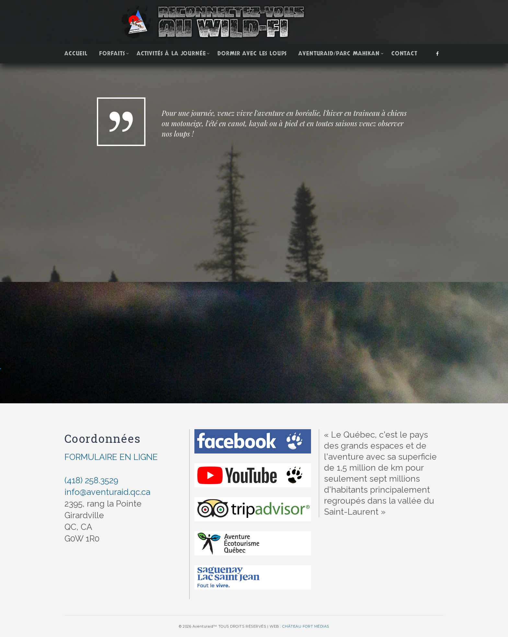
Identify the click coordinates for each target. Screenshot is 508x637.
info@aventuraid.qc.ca (107, 492)
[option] (254, 175)
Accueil (75, 53)
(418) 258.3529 (91, 480)
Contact (404, 53)
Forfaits (112, 53)
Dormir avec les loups (252, 53)
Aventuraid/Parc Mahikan (339, 53)
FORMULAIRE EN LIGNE (111, 457)
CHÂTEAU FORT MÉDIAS (305, 626)
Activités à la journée (171, 53)
